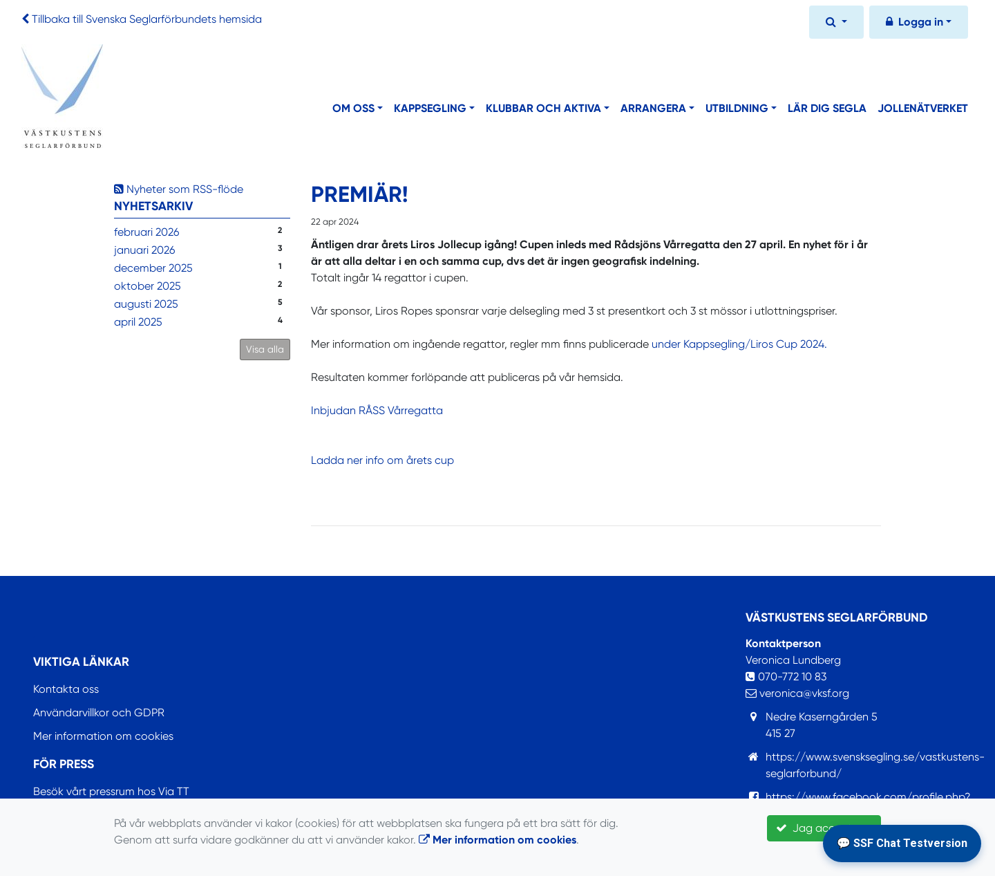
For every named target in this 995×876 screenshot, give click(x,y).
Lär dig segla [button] (827, 108)
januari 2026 (144, 250)
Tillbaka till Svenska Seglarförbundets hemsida (147, 19)
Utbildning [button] (736, 108)
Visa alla (265, 349)
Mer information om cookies (103, 736)
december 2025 (153, 267)
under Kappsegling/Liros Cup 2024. (739, 344)
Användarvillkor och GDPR (98, 712)
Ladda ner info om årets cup (382, 460)
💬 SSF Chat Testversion (902, 843)
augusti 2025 (146, 303)
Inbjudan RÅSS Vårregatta (377, 410)
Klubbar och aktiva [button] (543, 108)
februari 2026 (146, 232)
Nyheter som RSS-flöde (178, 189)
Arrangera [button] (653, 108)
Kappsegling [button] (430, 108)
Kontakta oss (66, 689)
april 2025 (138, 321)
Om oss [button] (353, 108)
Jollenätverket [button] (923, 108)
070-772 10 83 (786, 676)
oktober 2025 (147, 285)
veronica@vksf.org (797, 693)
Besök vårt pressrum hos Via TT (111, 791)
